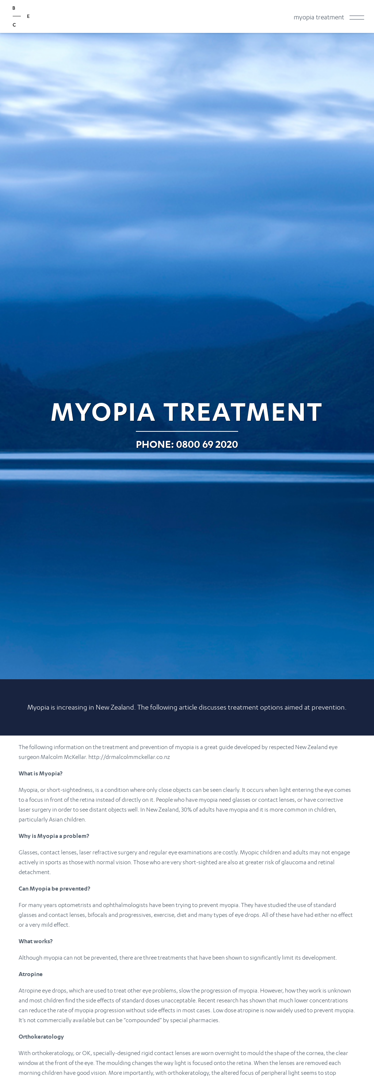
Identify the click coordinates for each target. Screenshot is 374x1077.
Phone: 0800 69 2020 (187, 444)
